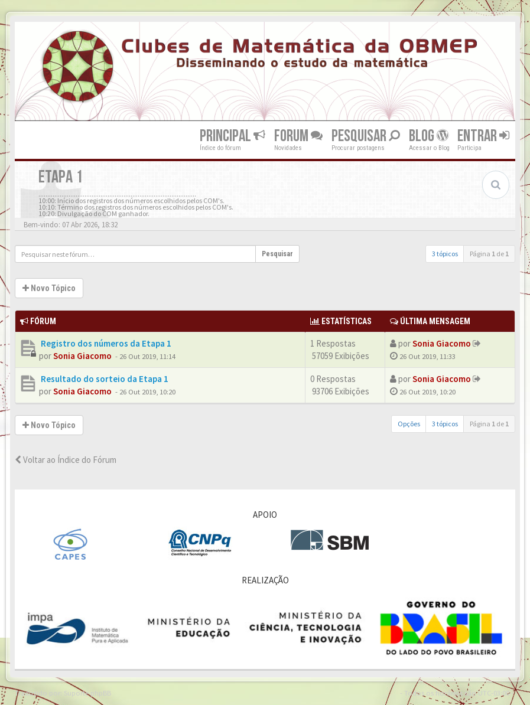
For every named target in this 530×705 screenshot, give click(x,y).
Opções (409, 423)
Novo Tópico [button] (49, 288)
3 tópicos (445, 253)
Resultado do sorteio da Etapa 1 (103, 378)
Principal (232, 136)
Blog (428, 136)
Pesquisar (365, 136)
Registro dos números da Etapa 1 (105, 343)
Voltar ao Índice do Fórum (65, 459)
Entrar (483, 136)
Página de (489, 253)
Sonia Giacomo (82, 355)
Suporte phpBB (87, 692)
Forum (298, 136)
